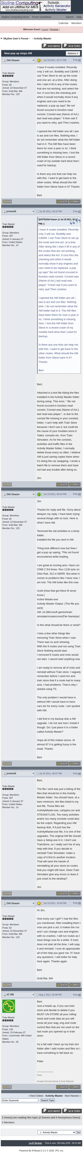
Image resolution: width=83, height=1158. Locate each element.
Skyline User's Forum (15, 38)
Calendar (63, 23)
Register (54, 29)
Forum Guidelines (41, 17)
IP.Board (36, 1150)
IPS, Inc (59, 1150)
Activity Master (42, 38)
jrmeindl (11, 211)
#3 (79, 494)
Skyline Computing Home (15, 17)
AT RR (10, 994)
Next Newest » (73, 1095)
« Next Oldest (35, 1095)
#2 (79, 211)
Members (76, 23)
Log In (45, 29)
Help (79, 17)
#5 (79, 903)
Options (72, 53)
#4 (79, 773)
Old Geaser (13, 60)
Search (70, 17)
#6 (79, 994)
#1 (79, 60)
